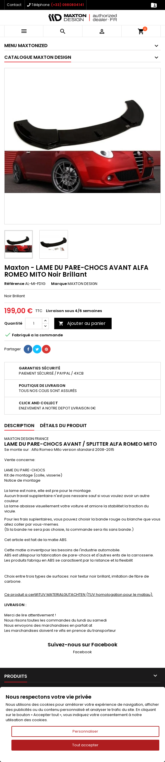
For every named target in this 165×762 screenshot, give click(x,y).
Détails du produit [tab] (63, 425)
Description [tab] (19, 425)
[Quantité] (33, 323)
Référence (14, 283)
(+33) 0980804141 (67, 4)
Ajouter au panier (82, 323)
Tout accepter (85, 745)
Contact (14, 4)
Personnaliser (85, 731)
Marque (59, 283)
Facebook (82, 652)
